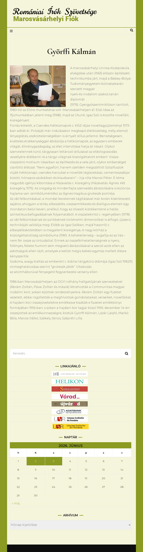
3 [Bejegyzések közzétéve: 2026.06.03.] (53, 461)
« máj (16, 503)
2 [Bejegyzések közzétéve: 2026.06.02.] (35, 461)
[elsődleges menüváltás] (12, 31)
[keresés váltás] (131, 30)
